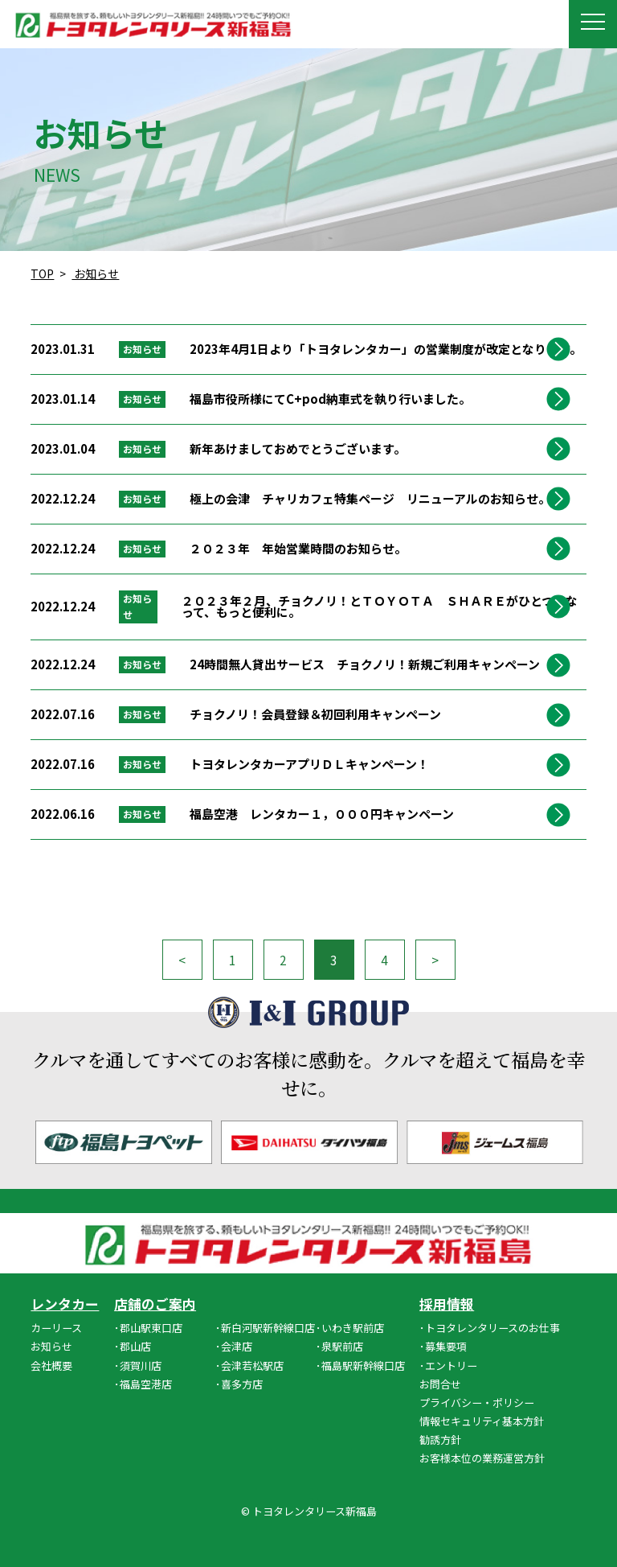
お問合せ (440, 1384)
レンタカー (65, 1304)
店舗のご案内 (155, 1304)
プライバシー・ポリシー (476, 1402)
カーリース (56, 1327)
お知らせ (51, 1346)
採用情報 (446, 1304)
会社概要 (51, 1365)
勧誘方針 (440, 1439)
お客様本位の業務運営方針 (482, 1458)
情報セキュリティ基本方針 (481, 1421)
